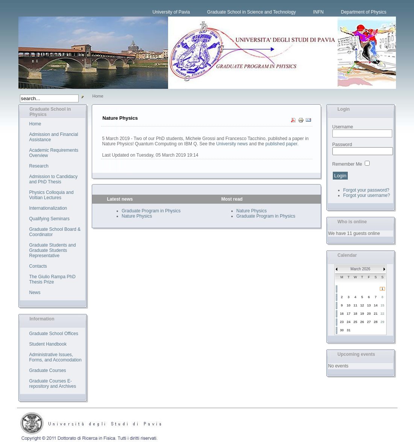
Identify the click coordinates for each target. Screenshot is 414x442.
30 (342, 330)
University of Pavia (171, 12)
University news (232, 143)
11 (355, 305)
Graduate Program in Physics (151, 210)
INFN (318, 12)
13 (369, 305)
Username (342, 127)
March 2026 (360, 269)
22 (382, 313)
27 (369, 322)
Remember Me (347, 164)
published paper (281, 143)
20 (369, 313)
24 (348, 322)
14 (376, 305)
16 (342, 313)
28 (376, 322)
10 (348, 305)
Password (342, 144)
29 (382, 322)
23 (342, 322)
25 (355, 322)
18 (355, 313)
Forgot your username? (366, 195)
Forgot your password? (366, 190)
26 (362, 322)
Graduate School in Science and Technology (251, 12)
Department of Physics (364, 12)
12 (362, 305)
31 (348, 330)
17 (348, 313)
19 (362, 313)
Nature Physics (137, 216)
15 (382, 305)
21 (376, 313)
